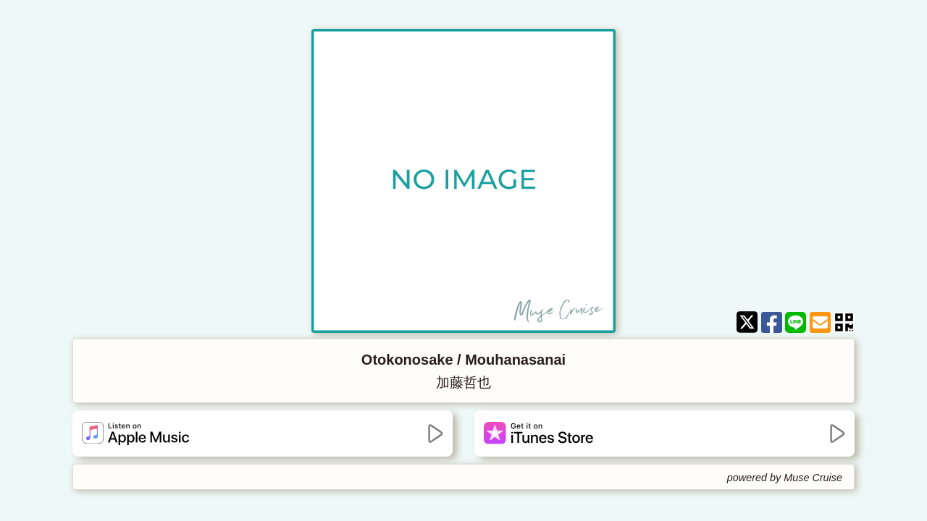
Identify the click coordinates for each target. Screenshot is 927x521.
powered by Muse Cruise (784, 477)
